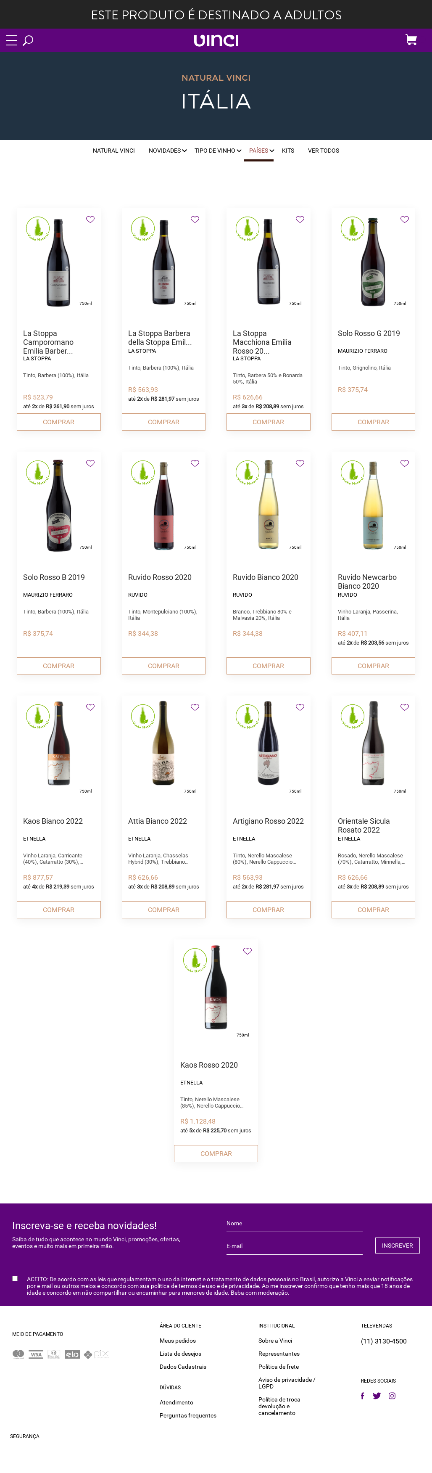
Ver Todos (323, 150)
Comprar (58, 422)
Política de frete (278, 1364)
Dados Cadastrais (183, 1364)
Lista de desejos (180, 1351)
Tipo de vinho (215, 150)
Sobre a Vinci (275, 1338)
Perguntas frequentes (188, 1413)
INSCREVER (397, 1244)
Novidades (165, 150)
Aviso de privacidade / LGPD (287, 1380)
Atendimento (176, 1399)
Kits (288, 150)
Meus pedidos (178, 1338)
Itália (216, 102)
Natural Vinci (114, 150)
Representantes (279, 1351)
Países (258, 150)
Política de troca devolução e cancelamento (279, 1404)
